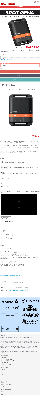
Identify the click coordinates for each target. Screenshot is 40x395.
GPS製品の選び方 (4, 362)
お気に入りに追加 (20, 75)
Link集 (2, 376)
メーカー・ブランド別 (4, 61)
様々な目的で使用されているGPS (7, 360)
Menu (38, 1)
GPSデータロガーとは (5, 371)
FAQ (2, 372)
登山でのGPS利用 (4, 367)
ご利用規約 (3, 386)
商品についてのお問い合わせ (20, 79)
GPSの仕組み (3, 357)
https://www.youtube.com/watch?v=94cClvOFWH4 (19, 284)
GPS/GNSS (2, 59)
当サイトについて (4, 381)
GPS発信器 (3, 369)
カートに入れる (20, 71)
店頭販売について (4, 382)
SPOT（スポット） (18, 61)
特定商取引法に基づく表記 (6, 389)
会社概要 (3, 391)
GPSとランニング (4, 365)
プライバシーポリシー (5, 387)
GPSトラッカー (10, 59)
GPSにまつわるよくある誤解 (7, 359)
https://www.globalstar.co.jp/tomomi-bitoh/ (19, 290)
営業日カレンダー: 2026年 (6, 384)
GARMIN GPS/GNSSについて (7, 364)
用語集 (2, 374)
